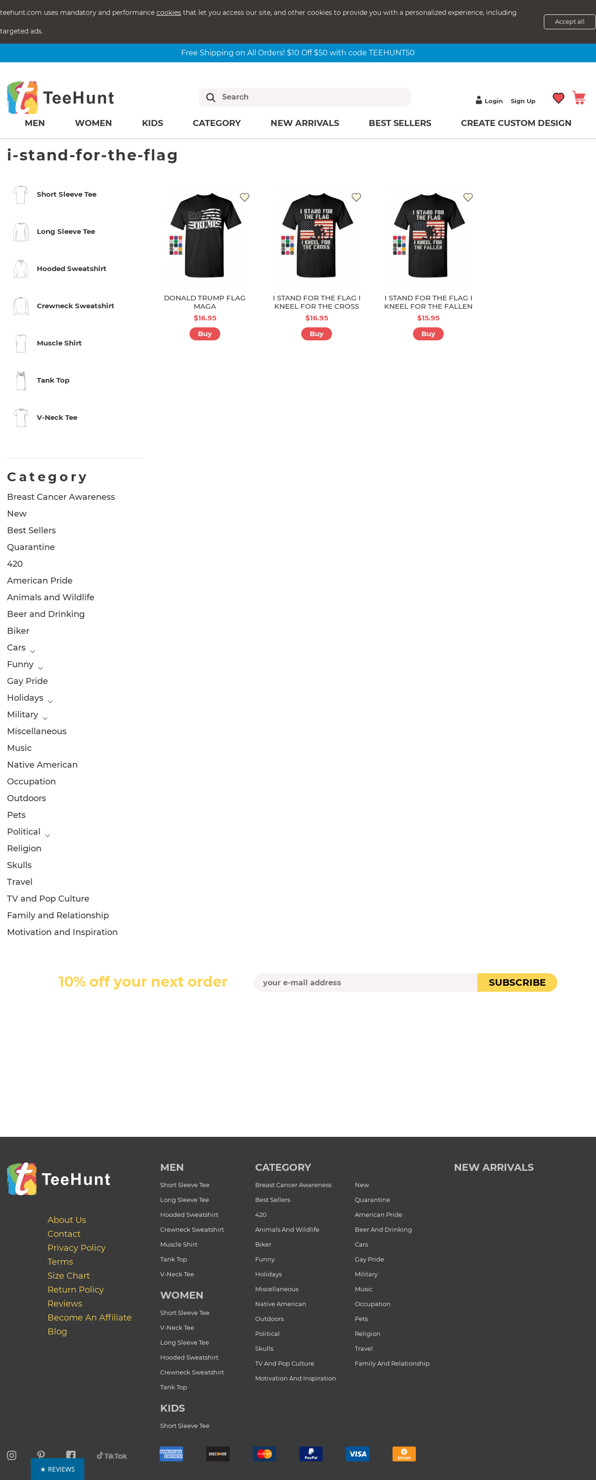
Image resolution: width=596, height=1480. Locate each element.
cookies (168, 12)
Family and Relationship (58, 915)
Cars (16, 648)
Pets (16, 815)
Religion (24, 848)
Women (93, 123)
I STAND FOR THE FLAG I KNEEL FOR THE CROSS (317, 302)
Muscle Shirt (178, 1244)
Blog (57, 1332)
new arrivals (494, 1167)
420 (15, 564)
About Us (66, 1220)
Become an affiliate (89, 1318)
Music (19, 748)
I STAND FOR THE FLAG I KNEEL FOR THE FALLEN (428, 302)
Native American (42, 765)
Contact (64, 1234)
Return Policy (75, 1290)
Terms (60, 1262)
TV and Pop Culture (48, 899)
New (17, 514)
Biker (18, 631)
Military (22, 715)
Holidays (25, 698)
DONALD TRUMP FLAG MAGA (205, 302)
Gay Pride (27, 681)
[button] (298, 1469)
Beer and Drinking (46, 614)
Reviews (64, 1304)
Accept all (570, 21)
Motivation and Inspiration (62, 932)
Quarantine (31, 547)
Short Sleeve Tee (185, 1184)
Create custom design (516, 123)
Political (24, 832)
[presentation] (298, 1014)
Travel (20, 882)
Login (488, 101)
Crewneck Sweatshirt (192, 1229)
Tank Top (173, 1259)
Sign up (523, 101)
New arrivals (305, 123)
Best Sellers (400, 123)
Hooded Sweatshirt (189, 1214)
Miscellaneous (37, 731)
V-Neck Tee (177, 1274)
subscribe (517, 982)
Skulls (19, 865)
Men (35, 123)
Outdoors (26, 798)
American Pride (40, 581)
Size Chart (68, 1276)
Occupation (31, 782)
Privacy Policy (76, 1248)
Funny (20, 664)
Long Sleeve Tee (184, 1199)
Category (217, 123)
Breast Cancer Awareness (61, 497)
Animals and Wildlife (51, 597)
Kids (152, 123)
